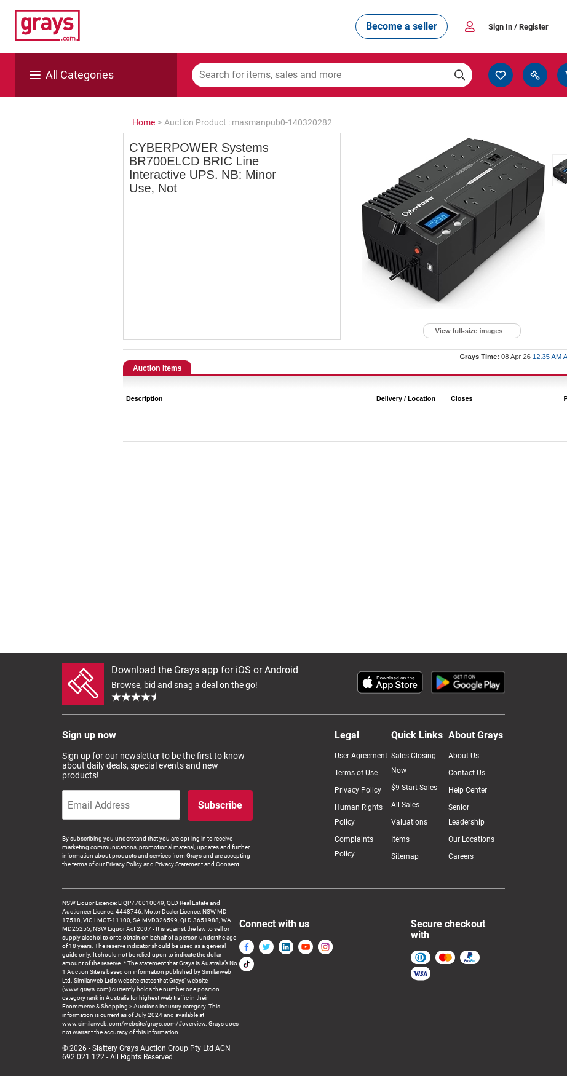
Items (400, 839)
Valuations (409, 822)
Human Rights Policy (359, 814)
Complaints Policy (354, 846)
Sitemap (405, 856)
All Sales (405, 805)
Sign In (518, 26)
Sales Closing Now (413, 763)
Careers (461, 856)
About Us (463, 755)
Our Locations (471, 839)
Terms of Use (356, 773)
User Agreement (361, 755)
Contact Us (466, 773)
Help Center (467, 790)
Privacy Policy (358, 790)
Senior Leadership (466, 814)
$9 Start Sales (414, 787)
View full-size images (469, 330)
